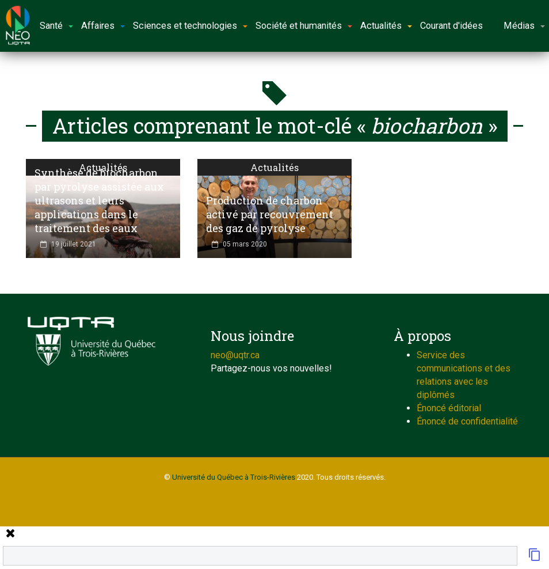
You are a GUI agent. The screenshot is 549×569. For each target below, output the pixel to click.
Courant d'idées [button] (451, 25)
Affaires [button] (103, 25)
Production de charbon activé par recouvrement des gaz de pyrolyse (269, 214)
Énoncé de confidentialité (467, 421)
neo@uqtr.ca (235, 355)
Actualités (274, 167)
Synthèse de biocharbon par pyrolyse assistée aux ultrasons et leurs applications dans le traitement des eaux (99, 200)
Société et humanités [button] (304, 25)
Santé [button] (56, 25)
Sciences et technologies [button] (190, 25)
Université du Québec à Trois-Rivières (233, 477)
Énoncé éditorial (449, 408)
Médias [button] (524, 25)
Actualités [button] (386, 25)
